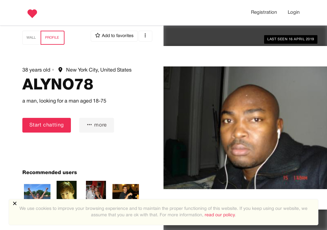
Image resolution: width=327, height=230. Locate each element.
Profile (52, 37)
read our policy (220, 215)
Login (294, 12)
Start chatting (46, 125)
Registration (264, 12)
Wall (31, 37)
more (96, 124)
